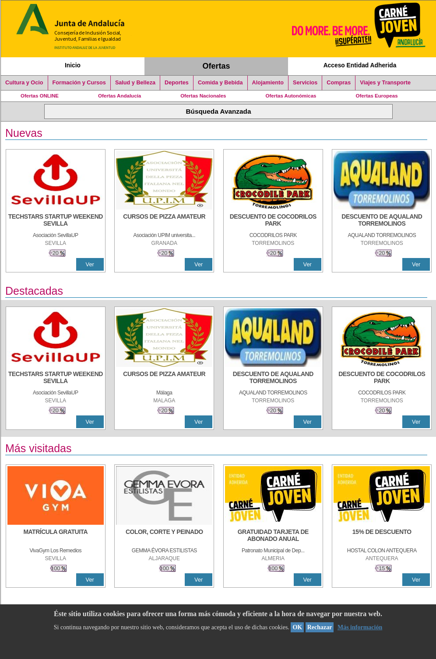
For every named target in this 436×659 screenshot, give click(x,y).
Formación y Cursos (79, 83)
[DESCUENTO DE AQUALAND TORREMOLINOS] (382, 220)
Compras (339, 83)
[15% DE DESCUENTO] (382, 536)
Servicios (305, 83)
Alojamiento (268, 83)
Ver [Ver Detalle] (90, 264)
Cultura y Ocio (24, 83)
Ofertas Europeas (377, 95)
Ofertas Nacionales (203, 95)
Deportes (177, 83)
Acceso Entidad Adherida (360, 65)
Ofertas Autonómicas (290, 95)
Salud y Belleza (135, 83)
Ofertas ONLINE (40, 95)
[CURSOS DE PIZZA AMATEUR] (164, 220)
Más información (360, 627)
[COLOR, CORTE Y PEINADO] (164, 536)
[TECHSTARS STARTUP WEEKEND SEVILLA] (55, 220)
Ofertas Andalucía (119, 95)
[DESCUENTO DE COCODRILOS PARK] (273, 220)
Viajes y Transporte (385, 83)
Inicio (73, 65)
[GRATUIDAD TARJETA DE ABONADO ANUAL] (273, 536)
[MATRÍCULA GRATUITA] (55, 536)
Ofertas (216, 66)
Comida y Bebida (220, 83)
